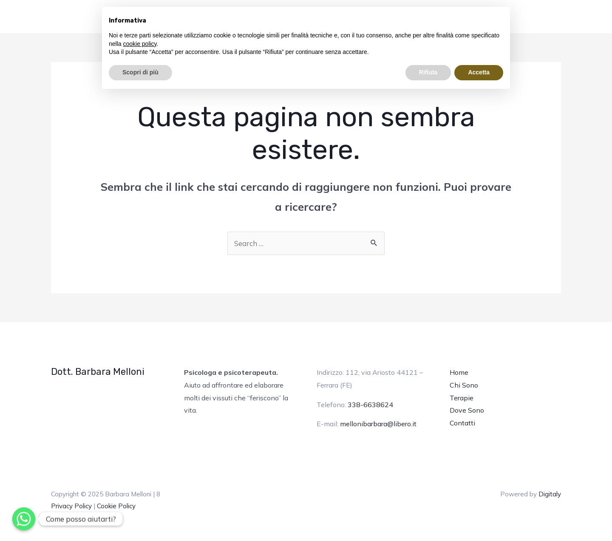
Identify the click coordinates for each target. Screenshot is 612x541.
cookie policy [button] (139, 43)
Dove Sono (467, 410)
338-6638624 (370, 404)
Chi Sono (464, 385)
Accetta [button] (479, 72)
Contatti (462, 423)
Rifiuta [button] (428, 72)
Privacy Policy (71, 506)
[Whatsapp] (23, 518)
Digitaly (549, 494)
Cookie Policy (116, 506)
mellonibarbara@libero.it (378, 423)
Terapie (461, 398)
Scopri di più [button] (140, 72)
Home (459, 372)
